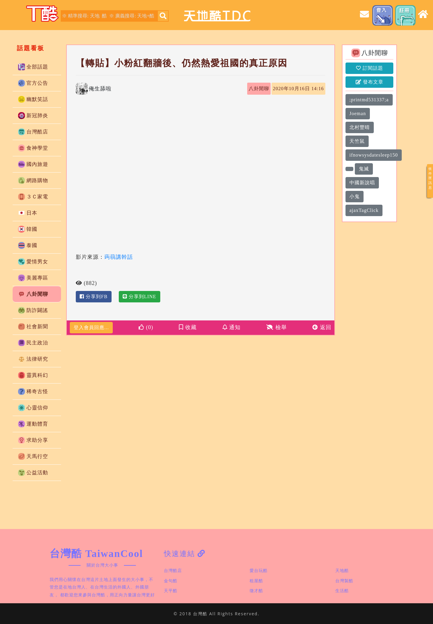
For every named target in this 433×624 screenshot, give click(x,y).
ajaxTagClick (364, 210)
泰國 (27, 245)
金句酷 (170, 580)
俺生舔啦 (100, 89)
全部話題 (33, 67)
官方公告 (33, 83)
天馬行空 (33, 456)
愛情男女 (33, 262)
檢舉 (276, 327)
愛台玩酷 (259, 570)
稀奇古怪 (33, 391)
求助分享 (33, 440)
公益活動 (33, 473)
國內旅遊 (33, 164)
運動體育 (33, 424)
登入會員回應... (91, 327)
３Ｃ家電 (33, 197)
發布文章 (369, 81)
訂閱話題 (369, 68)
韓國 (27, 229)
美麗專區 (33, 278)
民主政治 (33, 343)
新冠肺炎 (33, 115)
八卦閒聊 (33, 294)
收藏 (188, 327)
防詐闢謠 (33, 310)
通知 (232, 327)
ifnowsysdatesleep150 (373, 155)
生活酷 (342, 590)
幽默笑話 (33, 99)
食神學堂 (33, 148)
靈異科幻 (33, 375)
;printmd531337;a (369, 99)
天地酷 (342, 570)
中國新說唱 (362, 182)
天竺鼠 (357, 141)
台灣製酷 (344, 580)
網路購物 (33, 180)
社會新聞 (33, 326)
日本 (27, 213)
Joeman (357, 113)
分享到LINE (139, 296)
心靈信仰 (33, 408)
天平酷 (170, 590)
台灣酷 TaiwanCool (96, 553)
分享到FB (94, 296)
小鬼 (354, 196)
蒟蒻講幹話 (118, 256)
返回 (321, 327)
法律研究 (33, 359)
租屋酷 (256, 580)
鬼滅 (364, 168)
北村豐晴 (359, 127)
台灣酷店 (33, 132)
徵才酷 (256, 590)
